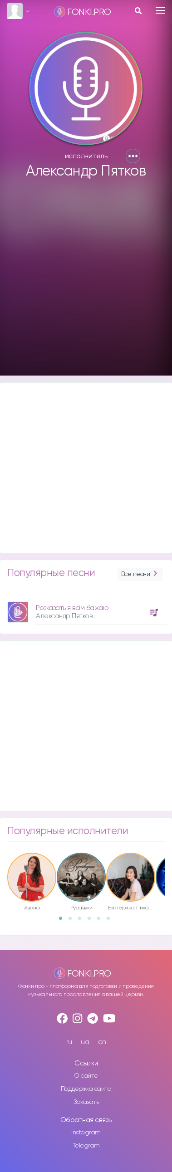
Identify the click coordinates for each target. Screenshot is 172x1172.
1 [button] (63, 921)
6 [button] (111, 921)
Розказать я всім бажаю (72, 608)
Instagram (86, 1132)
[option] (86, 608)
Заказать (86, 1102)
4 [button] (92, 921)
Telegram (86, 1146)
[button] (133, 156)
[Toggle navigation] (160, 10)
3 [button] (82, 921)
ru (69, 1042)
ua (85, 1042)
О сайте (86, 1076)
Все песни (140, 574)
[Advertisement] (85, 281)
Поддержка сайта (86, 1089)
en (102, 1042)
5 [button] (101, 921)
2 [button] (73, 921)
